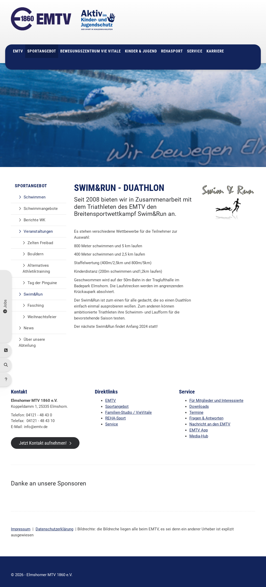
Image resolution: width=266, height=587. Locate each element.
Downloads (199, 400)
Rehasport (172, 45)
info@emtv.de (206, 28)
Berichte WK (34, 213)
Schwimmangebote (41, 202)
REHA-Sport (115, 412)
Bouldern (35, 247)
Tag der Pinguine (42, 276)
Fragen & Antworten (206, 412)
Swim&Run (33, 287)
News (29, 321)
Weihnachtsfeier (42, 310)
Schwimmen (34, 191)
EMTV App (198, 424)
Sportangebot (41, 45)
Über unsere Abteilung (32, 336)
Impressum (20, 523)
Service (194, 45)
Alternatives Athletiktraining (36, 262)
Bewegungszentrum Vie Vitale (90, 45)
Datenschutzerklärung (54, 523)
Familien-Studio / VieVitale (128, 406)
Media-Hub (198, 430)
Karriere (215, 45)
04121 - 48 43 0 (210, 22)
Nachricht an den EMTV (209, 418)
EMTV (18, 45)
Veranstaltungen (38, 225)
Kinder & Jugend (141, 45)
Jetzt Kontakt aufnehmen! (42, 436)
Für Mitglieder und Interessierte (216, 394)
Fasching (36, 299)
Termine (196, 406)
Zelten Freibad (40, 236)
